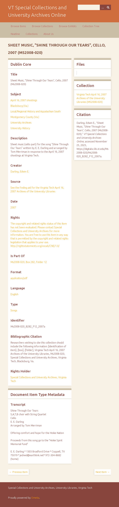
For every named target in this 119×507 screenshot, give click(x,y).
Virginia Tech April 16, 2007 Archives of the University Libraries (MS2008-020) (92, 98)
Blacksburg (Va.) (19, 105)
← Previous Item (18, 472)
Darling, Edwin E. (20, 171)
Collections (32, 34)
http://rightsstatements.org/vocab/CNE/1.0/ (35, 246)
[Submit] (108, 7)
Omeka (35, 497)
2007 (13, 207)
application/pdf (19, 278)
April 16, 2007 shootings (24, 100)
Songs (14, 310)
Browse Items (18, 26)
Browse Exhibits (68, 26)
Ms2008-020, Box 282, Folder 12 (29, 262)
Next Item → (103, 472)
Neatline (15, 34)
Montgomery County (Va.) (25, 117)
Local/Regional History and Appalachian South (36, 111)
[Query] (94, 7)
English (14, 294)
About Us (49, 34)
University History (20, 128)
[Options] (102, 7)
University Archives (21, 122)
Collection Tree (90, 26)
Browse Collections (42, 26)
